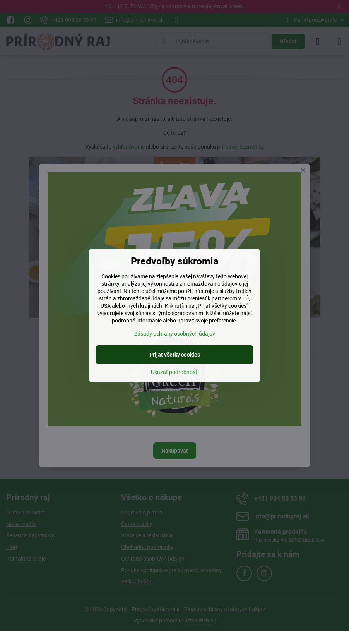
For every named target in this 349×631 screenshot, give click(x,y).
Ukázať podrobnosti (174, 372)
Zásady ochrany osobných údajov (174, 334)
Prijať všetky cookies (174, 355)
